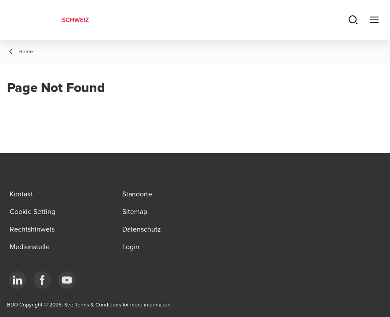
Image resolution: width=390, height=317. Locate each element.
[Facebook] (42, 280)
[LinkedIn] (17, 280)
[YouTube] (66, 280)
